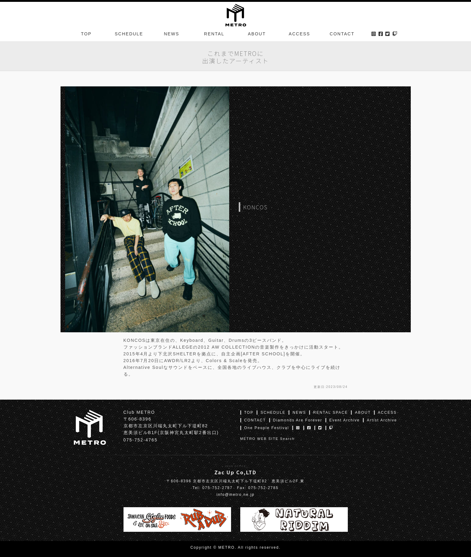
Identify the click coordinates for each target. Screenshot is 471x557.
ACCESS (299, 35)
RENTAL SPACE (330, 412)
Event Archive (344, 420)
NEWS (171, 35)
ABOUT (257, 35)
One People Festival (266, 428)
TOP (86, 35)
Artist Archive (382, 420)
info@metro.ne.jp (236, 494)
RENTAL (214, 35)
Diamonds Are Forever (297, 420)
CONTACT (342, 35)
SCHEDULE (129, 35)
